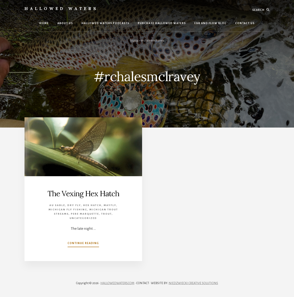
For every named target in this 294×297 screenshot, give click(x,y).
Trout (106, 214)
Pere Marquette (85, 214)
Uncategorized (83, 218)
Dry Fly (74, 205)
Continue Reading (83, 244)
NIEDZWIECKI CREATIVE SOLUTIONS (193, 283)
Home (134, 40)
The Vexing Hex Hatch (83, 193)
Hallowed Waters (61, 8)
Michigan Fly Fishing (68, 209)
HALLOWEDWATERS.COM (117, 283)
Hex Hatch (92, 205)
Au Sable (57, 205)
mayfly (110, 205)
